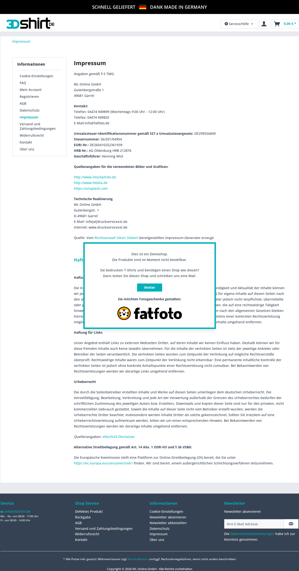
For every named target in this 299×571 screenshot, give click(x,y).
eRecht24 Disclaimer (118, 436)
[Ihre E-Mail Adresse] (254, 524)
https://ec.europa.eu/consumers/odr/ (103, 463)
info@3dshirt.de (18, 511)
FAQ (23, 83)
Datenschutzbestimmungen (252, 533)
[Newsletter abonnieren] (291, 524)
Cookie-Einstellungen (36, 76)
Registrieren (29, 96)
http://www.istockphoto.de (95, 177)
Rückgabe (83, 517)
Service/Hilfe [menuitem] (237, 24)
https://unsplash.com (91, 188)
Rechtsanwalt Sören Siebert (116, 237)
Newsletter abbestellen (168, 523)
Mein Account (30, 89)
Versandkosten (138, 559)
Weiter (149, 287)
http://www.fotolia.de (90, 182)
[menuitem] (285, 24)
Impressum (29, 117)
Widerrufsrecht (32, 135)
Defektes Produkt (89, 511)
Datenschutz (30, 110)
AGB (23, 103)
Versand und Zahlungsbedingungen (38, 126)
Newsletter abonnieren (168, 517)
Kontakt (26, 142)
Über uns (27, 149)
